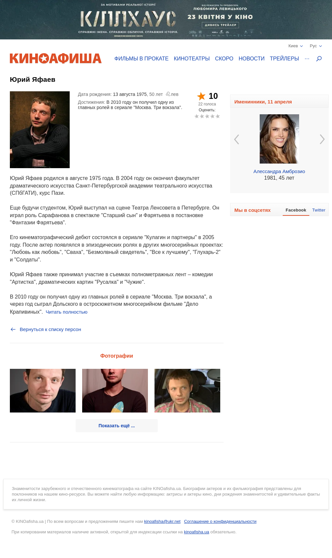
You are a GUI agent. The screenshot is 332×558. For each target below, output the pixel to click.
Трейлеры (284, 58)
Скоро (224, 58)
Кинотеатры (192, 58)
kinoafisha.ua (196, 531)
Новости (252, 58)
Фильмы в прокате (141, 58)
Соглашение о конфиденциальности (220, 521)
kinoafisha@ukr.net (162, 521)
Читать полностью (66, 312)
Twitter (318, 210)
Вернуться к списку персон (45, 329)
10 (217, 116)
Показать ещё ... (117, 425)
